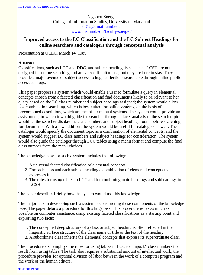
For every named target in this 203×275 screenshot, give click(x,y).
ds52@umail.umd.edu (101, 26)
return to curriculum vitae (43, 6)
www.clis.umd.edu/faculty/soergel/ (101, 31)
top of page (28, 268)
